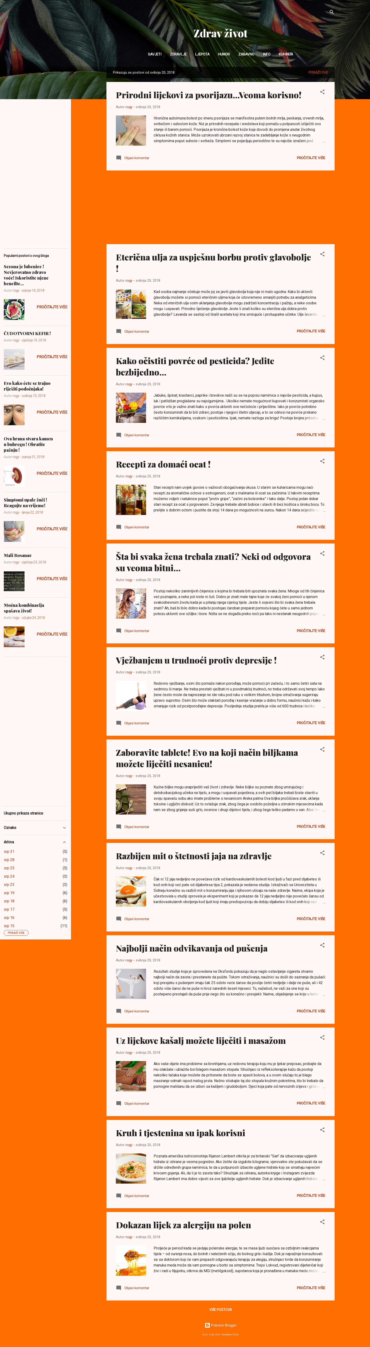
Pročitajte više (311, 158)
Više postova (220, 1310)
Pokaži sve (318, 72)
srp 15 (9, 926)
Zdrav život (220, 33)
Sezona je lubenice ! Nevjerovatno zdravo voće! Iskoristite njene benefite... (26, 275)
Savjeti (154, 54)
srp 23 (9, 884)
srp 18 (9, 901)
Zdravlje (178, 54)
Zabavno (246, 54)
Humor (224, 54)
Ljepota (202, 54)
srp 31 (9, 851)
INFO (266, 54)
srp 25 (9, 868)
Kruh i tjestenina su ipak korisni (180, 1132)
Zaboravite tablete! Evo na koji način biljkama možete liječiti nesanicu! (207, 758)
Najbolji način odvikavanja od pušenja (192, 948)
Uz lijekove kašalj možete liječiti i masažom (201, 1040)
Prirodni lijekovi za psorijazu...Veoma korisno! (209, 94)
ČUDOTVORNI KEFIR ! (27, 333)
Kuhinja (286, 54)
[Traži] (332, 13)
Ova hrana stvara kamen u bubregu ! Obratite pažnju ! (28, 444)
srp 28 (9, 860)
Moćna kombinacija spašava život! (24, 608)
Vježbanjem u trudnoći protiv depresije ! (196, 660)
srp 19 (9, 893)
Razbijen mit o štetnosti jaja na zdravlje (194, 855)
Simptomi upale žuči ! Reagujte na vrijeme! (25, 502)
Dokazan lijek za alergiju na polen (183, 1224)
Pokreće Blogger (221, 1325)
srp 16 (9, 917)
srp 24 (9, 876)
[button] (322, 92)
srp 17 (9, 909)
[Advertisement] (220, 207)
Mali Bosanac (18, 555)
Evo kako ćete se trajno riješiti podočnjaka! (27, 386)
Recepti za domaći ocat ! (163, 464)
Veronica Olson (230, 1334)
